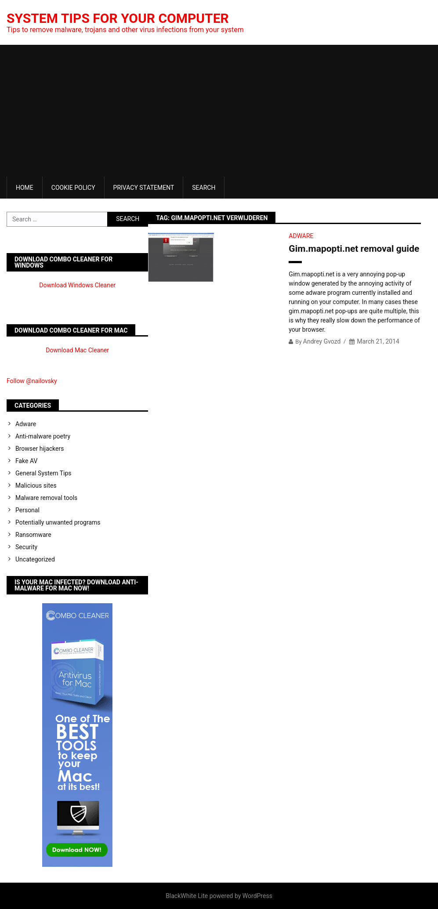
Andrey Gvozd (322, 341)
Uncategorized (35, 559)
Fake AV (26, 460)
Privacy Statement (143, 187)
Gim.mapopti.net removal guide (354, 248)
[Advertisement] (219, 110)
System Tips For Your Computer (118, 18)
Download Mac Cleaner (77, 350)
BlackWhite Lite (187, 895)
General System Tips (43, 473)
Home (24, 187)
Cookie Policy (73, 187)
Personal (27, 510)
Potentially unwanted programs (58, 522)
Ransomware (33, 534)
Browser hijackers (39, 448)
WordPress (257, 895)
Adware (301, 235)
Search (203, 187)
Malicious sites (36, 485)
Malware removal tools (46, 497)
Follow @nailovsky (32, 380)
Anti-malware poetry (42, 436)
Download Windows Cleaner (77, 285)
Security (26, 546)
